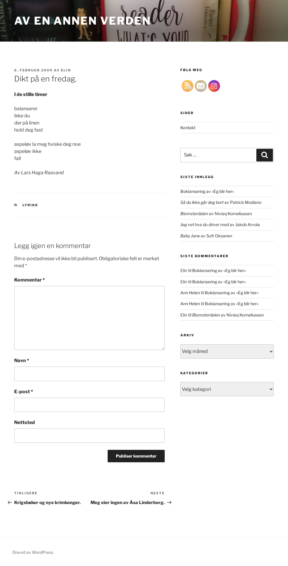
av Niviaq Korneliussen (216, 213)
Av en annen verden (82, 20)
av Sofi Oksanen (206, 235)
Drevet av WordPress (32, 552)
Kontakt (187, 127)
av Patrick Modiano (220, 202)
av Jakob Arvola (220, 224)
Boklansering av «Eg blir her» (207, 191)
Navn (21, 360)
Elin (66, 70)
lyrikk (30, 205)
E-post (23, 391)
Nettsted (24, 422)
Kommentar (29, 280)
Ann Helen (190, 292)
